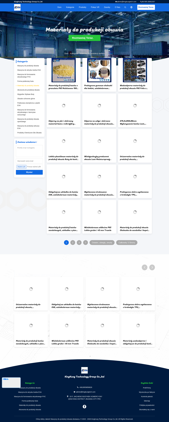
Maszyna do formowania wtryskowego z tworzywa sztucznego (26, 112)
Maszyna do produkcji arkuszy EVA (28, 127)
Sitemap (147, 401)
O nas (117, 7)
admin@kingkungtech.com (126, 2)
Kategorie (70, 7)
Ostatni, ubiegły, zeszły (102, 242)
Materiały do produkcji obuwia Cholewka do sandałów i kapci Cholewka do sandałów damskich (134, 229)
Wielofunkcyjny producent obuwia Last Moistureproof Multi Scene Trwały (97, 158)
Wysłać (29, 172)
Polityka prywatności (147, 405)
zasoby (107, 7)
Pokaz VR (95, 7)
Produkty (82, 7)
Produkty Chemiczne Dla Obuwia (29, 133)
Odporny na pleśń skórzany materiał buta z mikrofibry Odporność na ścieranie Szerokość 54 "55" (61, 122)
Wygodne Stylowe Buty (25, 94)
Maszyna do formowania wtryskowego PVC (26, 75)
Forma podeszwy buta (25, 81)
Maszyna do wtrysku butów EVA (29, 70)
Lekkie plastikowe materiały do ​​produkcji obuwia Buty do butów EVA (64, 158)
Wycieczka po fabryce (147, 392)
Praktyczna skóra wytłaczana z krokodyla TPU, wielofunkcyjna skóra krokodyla (135, 193)
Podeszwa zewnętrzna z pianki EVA (28, 104)
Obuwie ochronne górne (26, 99)
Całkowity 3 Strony (127, 242)
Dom (59, 7)
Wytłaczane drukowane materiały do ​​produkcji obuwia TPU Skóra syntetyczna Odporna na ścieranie (98, 193)
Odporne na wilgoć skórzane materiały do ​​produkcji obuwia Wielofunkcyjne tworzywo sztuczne (98, 122)
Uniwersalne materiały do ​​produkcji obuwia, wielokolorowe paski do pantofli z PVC (135, 158)
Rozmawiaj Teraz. (146, 7)
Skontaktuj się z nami (147, 409)
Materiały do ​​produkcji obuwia (28, 85)
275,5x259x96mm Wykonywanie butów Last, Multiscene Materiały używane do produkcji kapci (134, 122)
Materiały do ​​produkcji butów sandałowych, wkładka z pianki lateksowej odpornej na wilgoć (63, 229)
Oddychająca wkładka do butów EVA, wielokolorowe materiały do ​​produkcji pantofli (63, 193)
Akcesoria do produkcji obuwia (28, 90)
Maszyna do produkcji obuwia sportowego (28, 120)
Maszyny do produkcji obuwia (28, 66)
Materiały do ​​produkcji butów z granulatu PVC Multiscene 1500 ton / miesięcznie (63, 87)
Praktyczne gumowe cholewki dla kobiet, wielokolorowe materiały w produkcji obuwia (98, 87)
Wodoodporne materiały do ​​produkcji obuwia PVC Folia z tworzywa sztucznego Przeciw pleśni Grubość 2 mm (134, 87)
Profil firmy (147, 388)
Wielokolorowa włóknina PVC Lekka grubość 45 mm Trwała (97, 229)
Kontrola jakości (147, 396)
